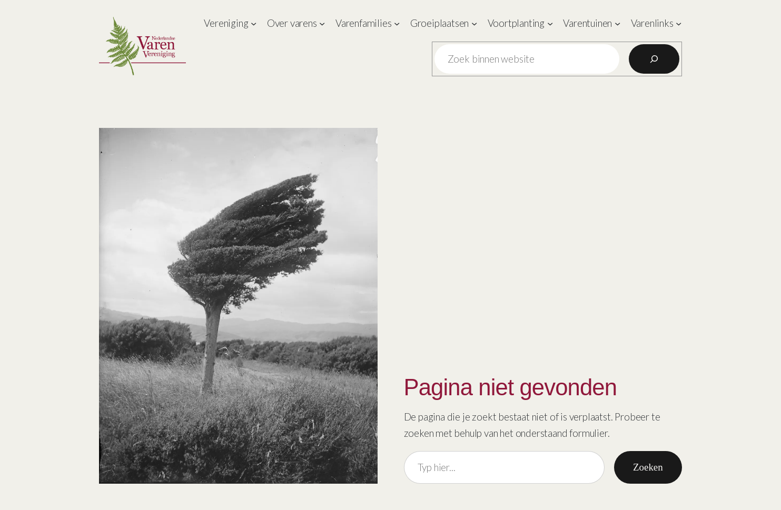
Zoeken (648, 467)
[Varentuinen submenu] (617, 23)
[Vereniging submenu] (253, 23)
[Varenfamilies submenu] (397, 23)
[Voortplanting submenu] (550, 23)
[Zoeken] (654, 59)
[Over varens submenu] (322, 23)
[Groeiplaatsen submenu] (474, 23)
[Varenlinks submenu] (678, 23)
